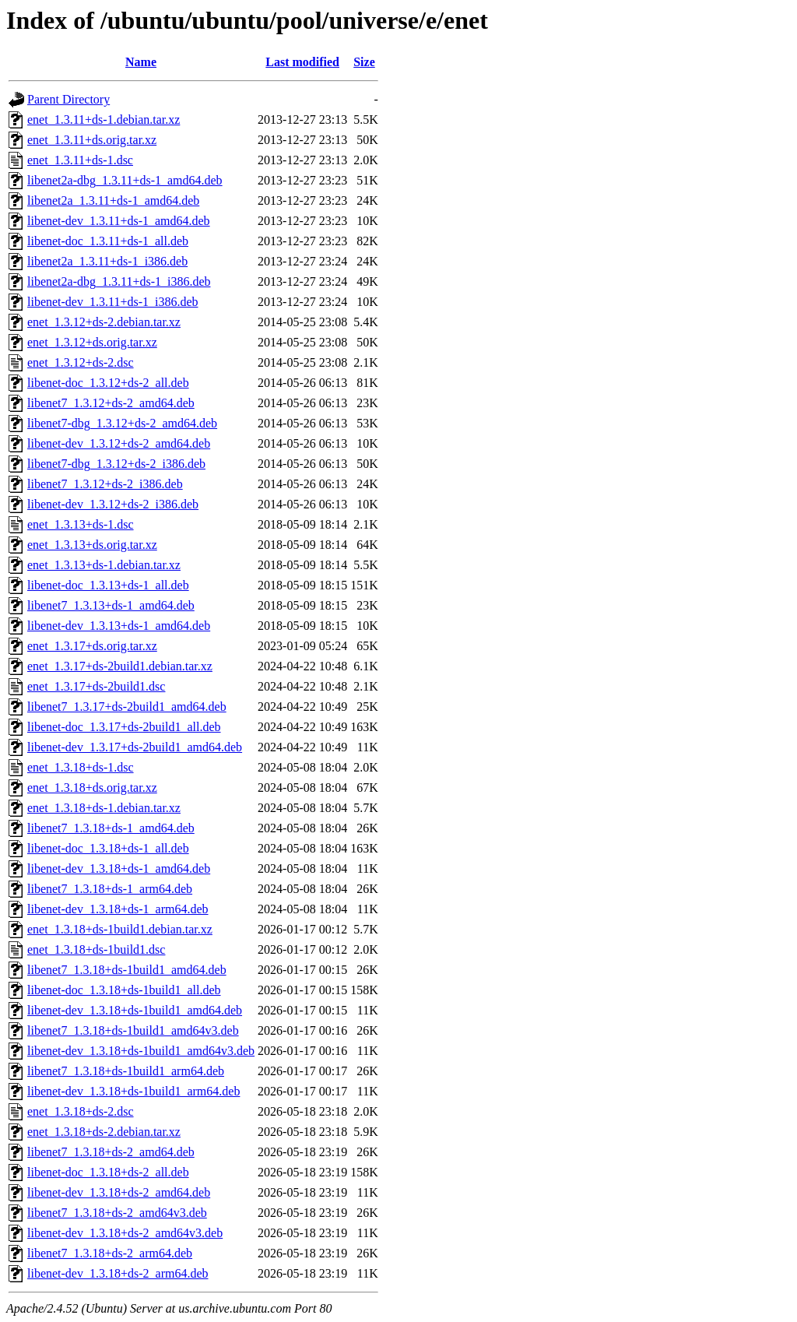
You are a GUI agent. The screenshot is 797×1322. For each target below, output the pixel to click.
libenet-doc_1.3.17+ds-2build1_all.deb (124, 726)
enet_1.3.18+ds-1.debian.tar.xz (104, 807)
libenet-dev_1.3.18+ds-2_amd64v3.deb (125, 1232)
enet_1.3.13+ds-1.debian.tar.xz (104, 564)
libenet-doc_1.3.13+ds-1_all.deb (108, 585)
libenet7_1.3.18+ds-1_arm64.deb (109, 888)
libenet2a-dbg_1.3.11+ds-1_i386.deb (119, 281)
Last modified (302, 62)
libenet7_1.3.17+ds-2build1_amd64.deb (126, 706)
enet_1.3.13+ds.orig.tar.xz (92, 544)
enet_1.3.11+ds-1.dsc (80, 160)
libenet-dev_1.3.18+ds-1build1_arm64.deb (133, 1091)
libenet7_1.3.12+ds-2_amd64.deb (111, 403)
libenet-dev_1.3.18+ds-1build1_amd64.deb (134, 1010)
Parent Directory (68, 99)
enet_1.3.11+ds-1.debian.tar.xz (103, 119)
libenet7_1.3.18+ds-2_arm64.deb (109, 1253)
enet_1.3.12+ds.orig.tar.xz (92, 342)
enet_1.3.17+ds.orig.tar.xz (92, 645)
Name (140, 62)
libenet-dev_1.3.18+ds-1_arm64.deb (118, 909)
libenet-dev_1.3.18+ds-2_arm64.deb (118, 1273)
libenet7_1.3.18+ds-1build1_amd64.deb (126, 969)
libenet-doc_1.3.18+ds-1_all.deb (108, 848)
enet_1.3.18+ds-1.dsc (80, 767)
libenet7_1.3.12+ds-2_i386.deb (105, 483)
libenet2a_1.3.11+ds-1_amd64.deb (113, 200)
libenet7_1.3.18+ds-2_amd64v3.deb (117, 1212)
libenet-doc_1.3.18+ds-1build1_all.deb (124, 990)
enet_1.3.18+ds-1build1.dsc (96, 949)
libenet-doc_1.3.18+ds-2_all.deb (108, 1172)
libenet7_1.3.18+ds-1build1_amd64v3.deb (133, 1030)
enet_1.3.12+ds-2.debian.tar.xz (104, 322)
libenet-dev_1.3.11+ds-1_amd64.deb (118, 220)
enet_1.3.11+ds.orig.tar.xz (91, 139)
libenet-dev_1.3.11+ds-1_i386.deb (112, 301)
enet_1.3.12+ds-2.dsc (80, 362)
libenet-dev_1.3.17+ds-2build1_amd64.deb (134, 747)
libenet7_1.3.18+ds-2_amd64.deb (111, 1152)
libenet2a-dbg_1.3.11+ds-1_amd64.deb (125, 180)
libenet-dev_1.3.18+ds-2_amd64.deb (118, 1192)
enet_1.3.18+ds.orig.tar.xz (92, 787)
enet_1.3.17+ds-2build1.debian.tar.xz (119, 666)
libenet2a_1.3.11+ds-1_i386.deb (107, 261)
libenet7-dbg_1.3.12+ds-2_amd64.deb (122, 423)
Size (364, 62)
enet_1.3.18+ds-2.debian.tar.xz (104, 1131)
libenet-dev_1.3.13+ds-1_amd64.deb (118, 625)
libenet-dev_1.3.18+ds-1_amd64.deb (118, 868)
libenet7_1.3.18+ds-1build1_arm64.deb (125, 1071)
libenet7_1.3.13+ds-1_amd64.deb (111, 605)
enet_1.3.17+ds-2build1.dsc (96, 686)
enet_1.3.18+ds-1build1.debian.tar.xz (119, 929)
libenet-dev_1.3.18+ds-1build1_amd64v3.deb (141, 1050)
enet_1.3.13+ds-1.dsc (80, 524)
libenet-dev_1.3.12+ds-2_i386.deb (112, 504)
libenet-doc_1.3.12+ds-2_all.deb (108, 382)
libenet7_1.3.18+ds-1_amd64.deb (111, 828)
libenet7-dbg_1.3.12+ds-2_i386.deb (116, 463)
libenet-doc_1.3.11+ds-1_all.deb (107, 241)
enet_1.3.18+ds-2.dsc (80, 1111)
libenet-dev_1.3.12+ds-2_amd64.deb (118, 443)
